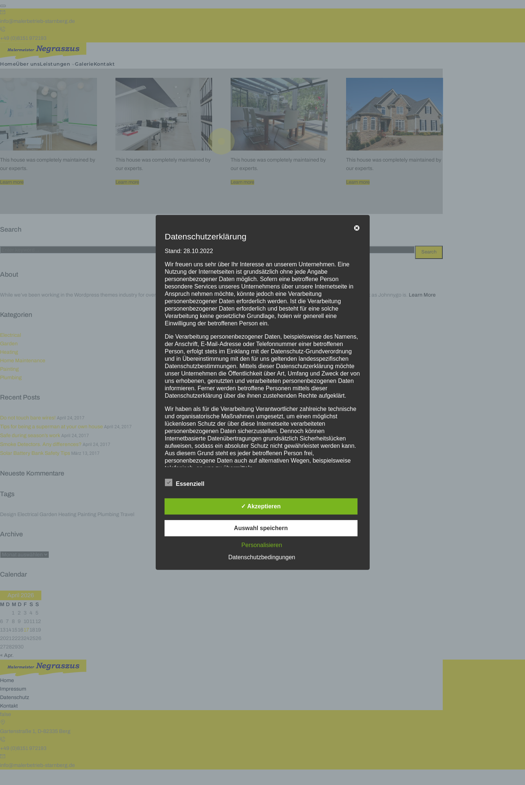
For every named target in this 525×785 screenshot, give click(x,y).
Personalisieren (261, 545)
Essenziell (184, 482)
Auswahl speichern (261, 528)
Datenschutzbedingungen (261, 557)
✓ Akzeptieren (261, 506)
